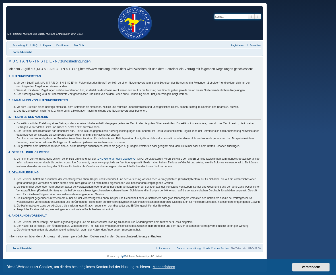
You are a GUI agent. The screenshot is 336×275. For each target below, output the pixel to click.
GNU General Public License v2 (116, 158)
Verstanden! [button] (311, 267)
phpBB (123, 256)
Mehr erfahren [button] (164, 267)
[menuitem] (33, 45)
